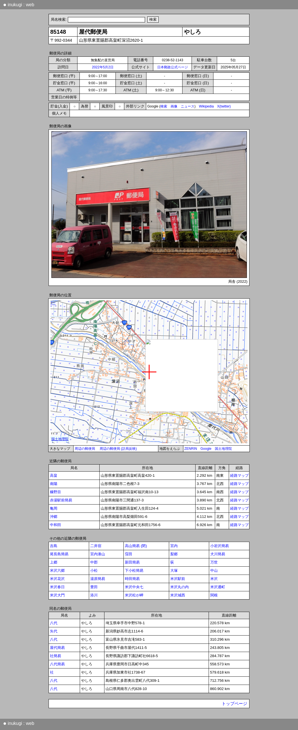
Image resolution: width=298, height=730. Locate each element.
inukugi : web (18, 4)
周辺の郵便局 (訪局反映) (118, 449)
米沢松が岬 (134, 595)
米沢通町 (217, 587)
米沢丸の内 (179, 587)
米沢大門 (57, 595)
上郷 (53, 562)
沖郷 (53, 516)
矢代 (53, 631)
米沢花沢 (57, 579)
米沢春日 (57, 587)
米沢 (214, 579)
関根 (214, 595)
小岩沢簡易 (219, 546)
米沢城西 (177, 595)
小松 (94, 570)
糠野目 (55, 492)
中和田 (55, 525)
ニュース (187, 106)
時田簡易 (132, 579)
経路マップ (239, 475)
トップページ (234, 703)
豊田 (94, 587)
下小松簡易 (134, 570)
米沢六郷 (57, 570)
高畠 (53, 475)
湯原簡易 (97, 579)
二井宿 (95, 546)
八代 (53, 623)
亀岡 (53, 508)
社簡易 (55, 656)
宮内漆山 (97, 554)
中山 (214, 570)
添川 (94, 595)
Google (205, 449)
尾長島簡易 (59, 554)
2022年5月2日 (103, 67)
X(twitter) (224, 106)
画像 (174, 106)
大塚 (174, 570)
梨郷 (174, 554)
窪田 (128, 554)
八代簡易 (57, 664)
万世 (214, 562)
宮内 (174, 546)
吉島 (53, 546)
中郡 (94, 562)
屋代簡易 (57, 647)
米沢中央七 (134, 587)
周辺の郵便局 (85, 449)
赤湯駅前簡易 (61, 500)
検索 (163, 106)
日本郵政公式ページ (172, 67)
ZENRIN (190, 449)
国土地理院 (223, 449)
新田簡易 (132, 562)
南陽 (53, 484)
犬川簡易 (217, 554)
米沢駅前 (177, 579)
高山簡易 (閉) (136, 546)
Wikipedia (206, 106)
